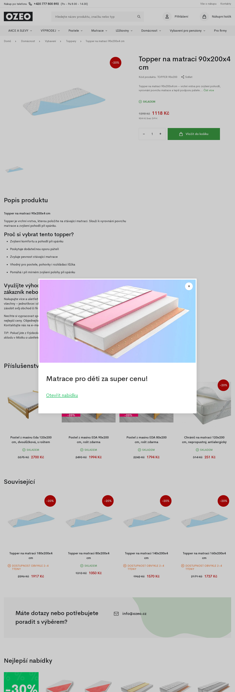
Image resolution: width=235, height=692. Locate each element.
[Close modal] (189, 286)
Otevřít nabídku (62, 395)
